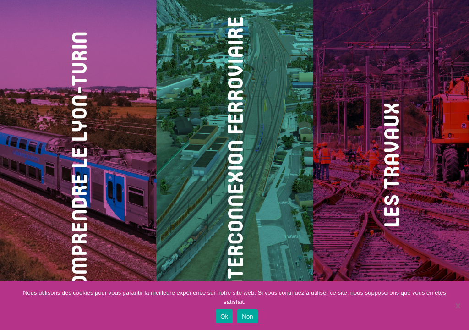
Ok (224, 316)
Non (247, 316)
